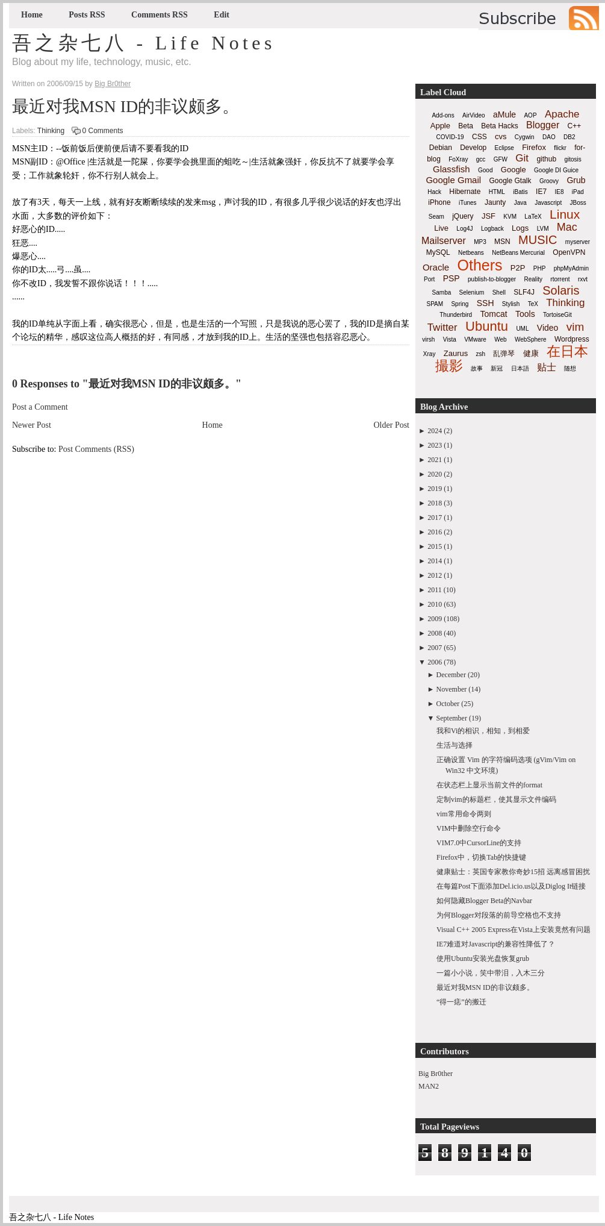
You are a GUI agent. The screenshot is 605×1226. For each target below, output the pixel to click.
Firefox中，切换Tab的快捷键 (481, 857)
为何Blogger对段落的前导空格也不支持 (498, 915)
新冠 (497, 368)
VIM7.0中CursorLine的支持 (478, 843)
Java (520, 202)
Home (32, 14)
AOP (530, 115)
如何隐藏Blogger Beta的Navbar (484, 900)
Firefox (534, 147)
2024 (434, 431)
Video (548, 328)
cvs (501, 136)
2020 (434, 474)
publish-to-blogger (492, 279)
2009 (434, 619)
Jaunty (495, 202)
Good (485, 170)
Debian (440, 147)
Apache (562, 114)
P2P (518, 267)
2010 (434, 604)
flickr (560, 148)
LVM (543, 228)
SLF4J (524, 292)
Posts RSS (87, 14)
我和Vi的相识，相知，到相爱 (483, 731)
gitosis (572, 159)
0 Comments (102, 131)
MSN (502, 241)
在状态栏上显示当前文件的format (489, 785)
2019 (434, 488)
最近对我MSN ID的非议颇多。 (125, 106)
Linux (565, 214)
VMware (475, 339)
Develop (473, 147)
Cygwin (525, 137)
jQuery (462, 216)
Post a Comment (40, 406)
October (448, 703)
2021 (434, 459)
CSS (479, 137)
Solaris (560, 290)
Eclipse (504, 148)
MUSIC (537, 239)
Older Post (392, 425)
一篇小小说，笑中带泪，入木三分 (490, 973)
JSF (488, 215)
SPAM (435, 304)
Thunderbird (455, 314)
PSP (451, 278)
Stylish (511, 304)
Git (522, 158)
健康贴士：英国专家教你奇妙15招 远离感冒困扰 (513, 872)
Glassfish (451, 169)
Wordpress (571, 339)
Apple (440, 125)
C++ (575, 126)
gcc (481, 159)
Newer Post (31, 425)
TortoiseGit (557, 314)
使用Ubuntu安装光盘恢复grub (482, 958)
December (451, 675)
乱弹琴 (504, 353)
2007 (434, 647)
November (451, 689)
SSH (485, 303)
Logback (492, 228)
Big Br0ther (435, 1073)
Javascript (548, 202)
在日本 (567, 351)
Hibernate (464, 191)
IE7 (541, 191)
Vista (449, 339)
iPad (578, 192)
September (451, 718)
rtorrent (559, 279)
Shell (499, 292)
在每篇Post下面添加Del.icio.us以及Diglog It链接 (511, 886)
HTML (497, 192)
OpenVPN (569, 252)
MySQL (438, 252)
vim (575, 327)
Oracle (436, 267)
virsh (428, 339)
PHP (539, 268)
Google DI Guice (556, 170)
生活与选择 (454, 745)
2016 (434, 532)
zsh (481, 354)
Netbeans (471, 252)
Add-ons (443, 115)
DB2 (569, 137)
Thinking (50, 131)
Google (513, 169)
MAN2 (428, 1086)
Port (429, 279)
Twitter (442, 327)
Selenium (472, 292)
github (546, 159)
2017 (434, 517)
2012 (434, 575)
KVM (510, 216)
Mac (567, 227)
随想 (570, 368)
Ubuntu (486, 326)
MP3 (480, 242)
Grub (575, 180)
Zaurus (456, 353)
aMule (504, 114)
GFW (500, 159)
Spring (459, 304)
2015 (434, 546)
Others (479, 265)
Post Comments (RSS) (96, 449)
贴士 (546, 367)
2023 (434, 445)
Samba (441, 292)
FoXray (458, 159)
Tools (525, 314)
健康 (531, 353)
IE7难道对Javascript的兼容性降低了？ (495, 944)
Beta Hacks (499, 126)
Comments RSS (159, 14)
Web (500, 339)
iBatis (520, 192)
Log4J (464, 228)
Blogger (542, 125)
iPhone (439, 202)
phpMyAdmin (571, 268)
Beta (465, 126)
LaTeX (532, 216)
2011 (434, 590)
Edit (221, 14)
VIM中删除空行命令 (468, 828)
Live (441, 228)
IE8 (558, 192)
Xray (429, 354)
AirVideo (473, 115)
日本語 (520, 368)
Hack (434, 192)
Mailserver (443, 241)
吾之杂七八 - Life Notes (144, 43)
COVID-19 (450, 137)
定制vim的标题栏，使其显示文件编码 (496, 799)
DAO (549, 137)
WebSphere (531, 339)
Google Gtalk (510, 181)
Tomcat (493, 314)
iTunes (468, 202)
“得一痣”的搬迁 (461, 1002)
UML (522, 328)
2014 (434, 561)
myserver (577, 242)
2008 (434, 633)
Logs (520, 228)
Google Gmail (453, 180)
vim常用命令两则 (463, 814)
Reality (533, 279)
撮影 (449, 366)
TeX (533, 304)
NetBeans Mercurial (518, 252)
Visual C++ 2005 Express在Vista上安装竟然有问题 (513, 929)
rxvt (583, 279)
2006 (434, 662)
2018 (434, 503)
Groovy (549, 181)
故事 (477, 368)
